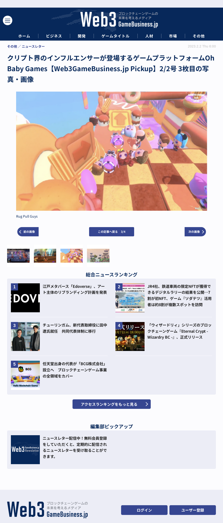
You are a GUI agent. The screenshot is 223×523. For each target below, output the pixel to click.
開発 (82, 36)
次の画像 (194, 231)
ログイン (144, 510)
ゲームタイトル (115, 36)
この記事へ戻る (111, 231)
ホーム (24, 36)
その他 (199, 36)
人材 (149, 36)
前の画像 (29, 231)
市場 (173, 36)
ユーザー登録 (192, 510)
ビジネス (54, 36)
